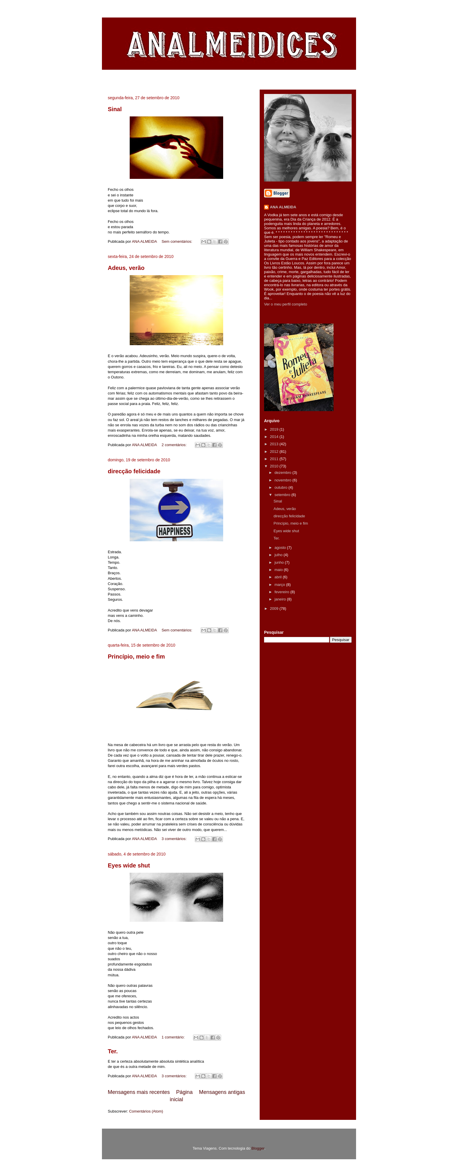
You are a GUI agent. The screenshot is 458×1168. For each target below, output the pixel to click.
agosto (281, 547)
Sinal (115, 109)
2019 (275, 429)
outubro (282, 487)
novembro (283, 480)
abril (279, 577)
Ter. (113, 1051)
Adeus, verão (126, 268)
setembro (283, 495)
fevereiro (282, 592)
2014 (275, 436)
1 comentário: (173, 1037)
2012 (275, 451)
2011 (275, 459)
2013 (275, 444)
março (280, 584)
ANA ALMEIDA (283, 207)
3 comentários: (175, 839)
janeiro (281, 599)
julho (279, 555)
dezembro (283, 472)
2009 (275, 608)
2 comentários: (175, 445)
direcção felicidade (134, 471)
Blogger (257, 1148)
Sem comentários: (177, 241)
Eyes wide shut (129, 865)
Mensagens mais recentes (139, 1092)
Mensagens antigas (222, 1092)
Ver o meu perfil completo (285, 304)
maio (279, 570)
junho (280, 562)
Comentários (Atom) (146, 1111)
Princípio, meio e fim (136, 656)
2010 (275, 466)
